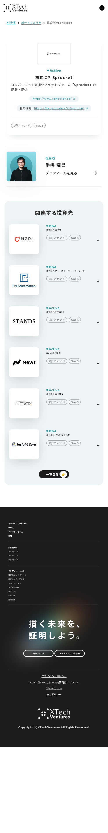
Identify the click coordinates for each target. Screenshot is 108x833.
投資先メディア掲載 (23, 625)
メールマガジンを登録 (54, 737)
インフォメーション (24, 609)
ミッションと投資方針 (26, 528)
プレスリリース (20, 633)
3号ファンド (18, 593)
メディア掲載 (18, 642)
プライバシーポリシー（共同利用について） (54, 768)
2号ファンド (18, 585)
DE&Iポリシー (54, 774)
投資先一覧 (17, 569)
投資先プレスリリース (25, 617)
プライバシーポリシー (54, 762)
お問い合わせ (54, 722)
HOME (11, 22)
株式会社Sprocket (59, 22)
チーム (13, 536)
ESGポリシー (54, 780)
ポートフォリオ (31, 22)
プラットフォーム (23, 545)
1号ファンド (18, 577)
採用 (12, 553)
